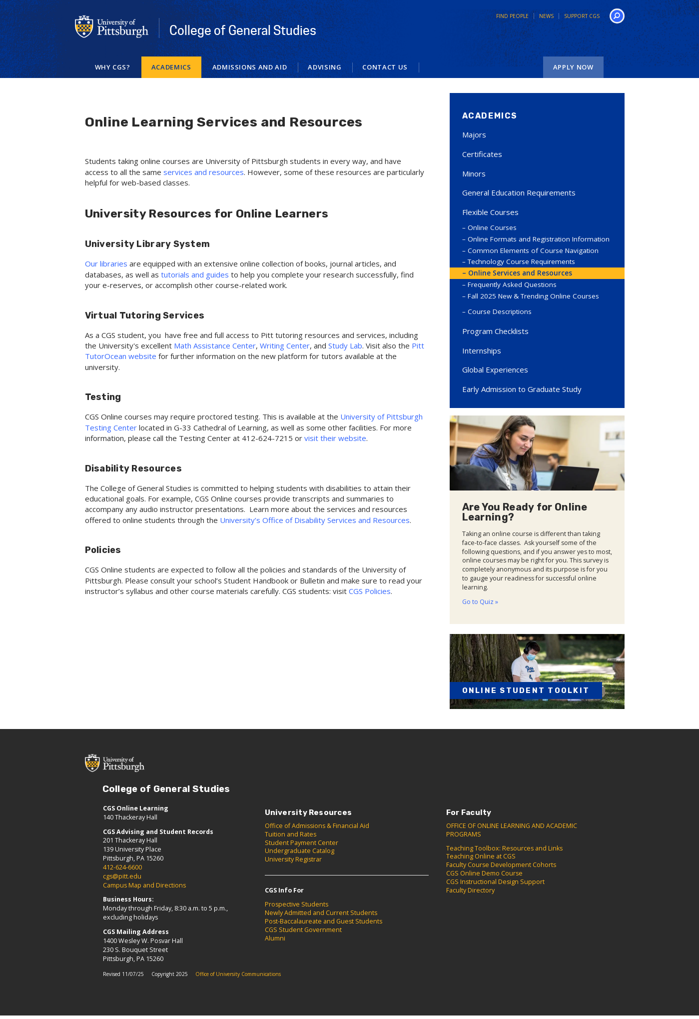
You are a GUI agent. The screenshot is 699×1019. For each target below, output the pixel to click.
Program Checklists (495, 331)
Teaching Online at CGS (481, 856)
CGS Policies (370, 591)
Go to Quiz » (480, 602)
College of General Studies (242, 30)
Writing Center (285, 345)
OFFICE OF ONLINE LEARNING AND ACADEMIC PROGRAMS (511, 830)
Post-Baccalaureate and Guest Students (323, 921)
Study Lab (345, 345)
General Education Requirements (519, 193)
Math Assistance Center (215, 345)
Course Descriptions (500, 311)
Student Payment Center (301, 842)
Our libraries (106, 263)
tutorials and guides (195, 275)
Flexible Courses (490, 212)
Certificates (482, 154)
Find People (512, 16)
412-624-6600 (122, 867)
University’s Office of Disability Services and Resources (315, 520)
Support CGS (582, 16)
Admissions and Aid (249, 67)
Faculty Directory (470, 890)
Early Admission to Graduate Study (522, 389)
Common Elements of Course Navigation (533, 250)
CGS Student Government (303, 930)
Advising (324, 67)
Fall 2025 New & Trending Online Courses (533, 296)
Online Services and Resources (520, 273)
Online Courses (492, 227)
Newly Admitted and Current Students (321, 912)
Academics (171, 67)
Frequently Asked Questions (512, 284)
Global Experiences (495, 369)
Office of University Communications (238, 974)
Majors (474, 135)
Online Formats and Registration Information (539, 239)
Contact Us (385, 67)
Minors (474, 173)
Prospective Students (296, 904)
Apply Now (573, 67)
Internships (481, 351)
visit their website (335, 438)
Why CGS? (112, 67)
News (546, 16)
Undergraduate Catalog (299, 850)
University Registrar (293, 859)
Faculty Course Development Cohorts (501, 864)
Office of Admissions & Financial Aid (317, 826)
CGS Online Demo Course (484, 873)
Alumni (275, 938)
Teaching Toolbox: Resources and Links (504, 848)
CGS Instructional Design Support (495, 882)
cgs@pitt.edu (122, 876)
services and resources (203, 172)
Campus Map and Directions (144, 885)
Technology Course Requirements (521, 261)
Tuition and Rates (290, 834)
